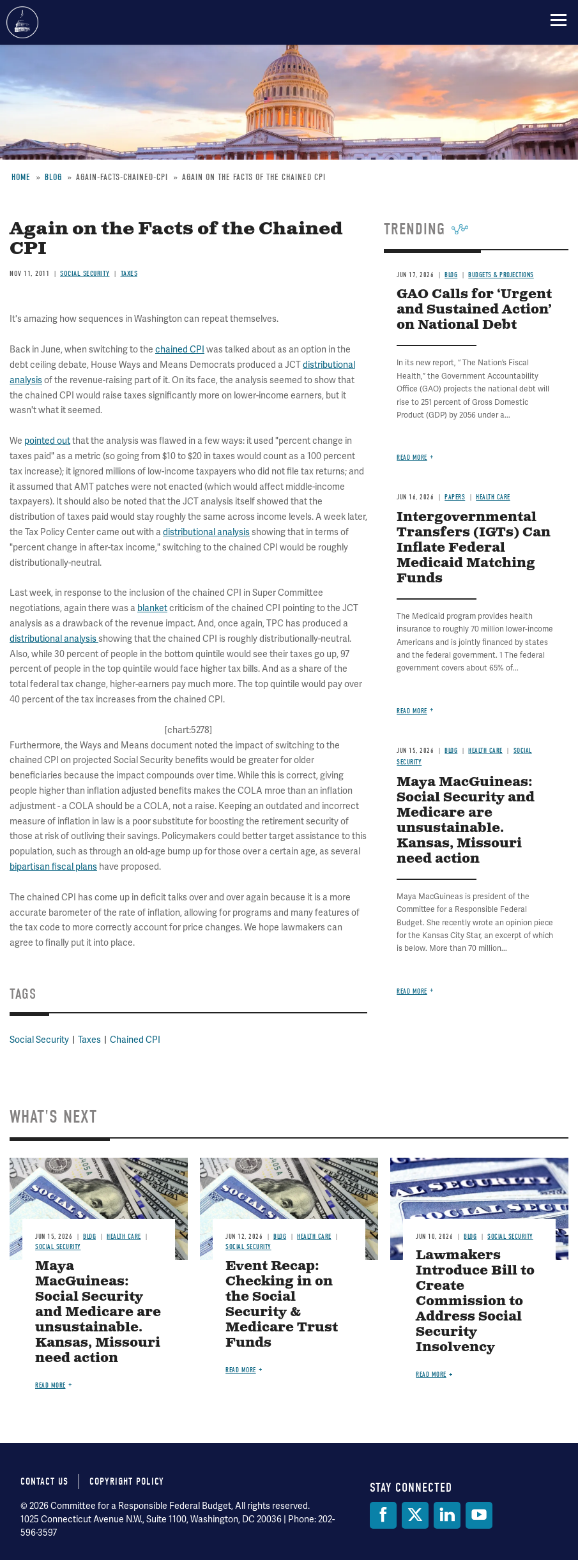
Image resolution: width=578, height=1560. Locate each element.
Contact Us (44, 1481)
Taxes (89, 1039)
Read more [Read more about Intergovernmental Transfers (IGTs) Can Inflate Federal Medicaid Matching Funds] (412, 711)
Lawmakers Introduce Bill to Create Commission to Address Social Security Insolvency (475, 1301)
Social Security (39, 1039)
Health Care (493, 497)
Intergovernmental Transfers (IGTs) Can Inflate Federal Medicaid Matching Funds (474, 548)
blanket (152, 608)
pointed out (47, 440)
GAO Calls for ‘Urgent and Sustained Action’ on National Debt (474, 310)
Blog (451, 750)
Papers (455, 497)
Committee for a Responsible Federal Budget (22, 22)
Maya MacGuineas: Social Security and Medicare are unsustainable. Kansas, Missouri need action (466, 821)
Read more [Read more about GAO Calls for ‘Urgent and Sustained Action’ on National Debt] (412, 457)
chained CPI (179, 349)
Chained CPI (135, 1039)
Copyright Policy (126, 1481)
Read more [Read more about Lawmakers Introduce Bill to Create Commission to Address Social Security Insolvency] (431, 1374)
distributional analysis (206, 532)
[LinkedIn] (447, 1515)
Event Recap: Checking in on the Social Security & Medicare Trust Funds (281, 1305)
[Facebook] (383, 1515)
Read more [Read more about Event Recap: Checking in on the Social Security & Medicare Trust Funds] (240, 1370)
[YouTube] (479, 1515)
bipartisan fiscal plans (53, 866)
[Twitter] (415, 1515)
